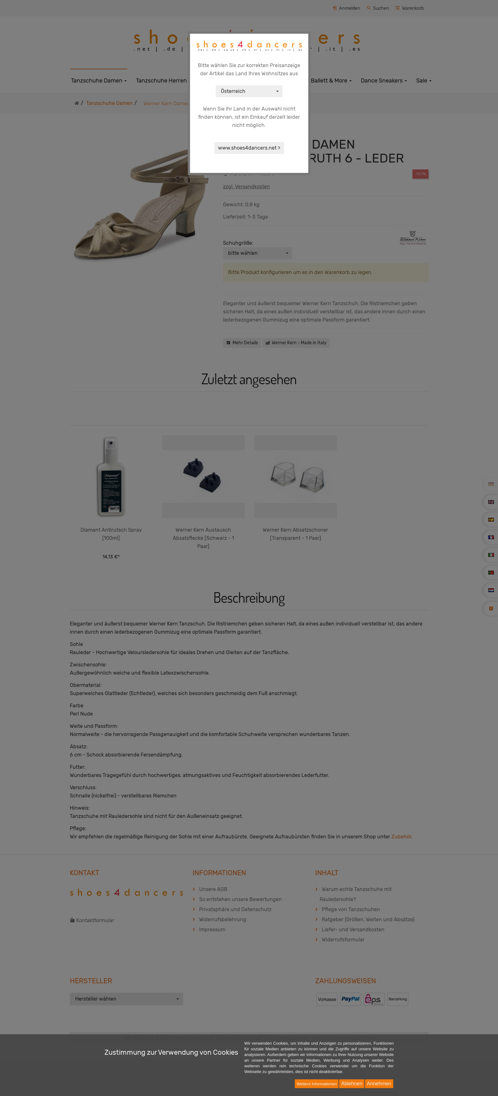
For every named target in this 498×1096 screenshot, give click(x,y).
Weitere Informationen (317, 1084)
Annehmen (379, 1083)
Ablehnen (351, 1083)
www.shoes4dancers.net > (249, 148)
